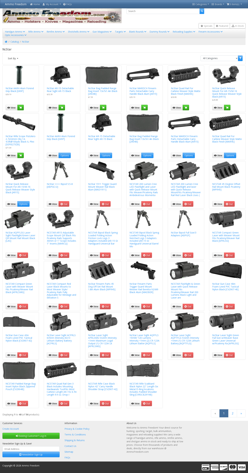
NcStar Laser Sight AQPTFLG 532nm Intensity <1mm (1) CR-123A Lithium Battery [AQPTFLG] (185, 339)
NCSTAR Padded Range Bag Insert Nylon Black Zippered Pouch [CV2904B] (21, 386)
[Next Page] (241, 413)
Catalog (15, 41)
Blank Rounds (138, 31)
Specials (206, 25)
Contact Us (70, 446)
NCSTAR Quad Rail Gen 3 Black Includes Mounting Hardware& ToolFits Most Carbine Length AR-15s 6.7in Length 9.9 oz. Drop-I (62, 389)
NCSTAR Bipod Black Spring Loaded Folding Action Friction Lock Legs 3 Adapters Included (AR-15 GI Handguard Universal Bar (103, 238)
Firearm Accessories (210, 31)
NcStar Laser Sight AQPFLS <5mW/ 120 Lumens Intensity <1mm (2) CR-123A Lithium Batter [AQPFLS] (144, 339)
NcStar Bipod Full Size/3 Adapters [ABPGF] (183, 234)
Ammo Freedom (16, 4)
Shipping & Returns (75, 440)
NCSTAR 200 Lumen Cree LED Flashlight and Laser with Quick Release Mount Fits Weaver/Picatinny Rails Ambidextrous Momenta (143, 189)
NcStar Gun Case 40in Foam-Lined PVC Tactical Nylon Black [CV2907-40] (225, 286)
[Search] (163, 11)
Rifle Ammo (36, 31)
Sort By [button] (12, 58)
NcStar (25, 41)
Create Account (10, 428)
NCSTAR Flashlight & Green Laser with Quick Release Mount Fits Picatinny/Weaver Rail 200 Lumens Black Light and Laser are (185, 290)
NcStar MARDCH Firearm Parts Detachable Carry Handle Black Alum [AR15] (143, 91)
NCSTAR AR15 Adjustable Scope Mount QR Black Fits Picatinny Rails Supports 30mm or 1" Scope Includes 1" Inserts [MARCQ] (61, 238)
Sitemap (69, 451)
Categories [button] (199, 4)
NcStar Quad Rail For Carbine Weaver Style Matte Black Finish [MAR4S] (185, 91)
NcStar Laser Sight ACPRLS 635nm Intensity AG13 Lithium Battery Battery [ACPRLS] (61, 339)
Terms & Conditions (75, 434)
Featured (222, 25)
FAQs (67, 4)
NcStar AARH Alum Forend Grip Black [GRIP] (20, 90)
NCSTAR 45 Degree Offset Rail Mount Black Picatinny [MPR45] (226, 186)
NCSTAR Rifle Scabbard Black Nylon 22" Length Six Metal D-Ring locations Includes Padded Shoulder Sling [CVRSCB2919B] (143, 389)
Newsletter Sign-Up (31, 454)
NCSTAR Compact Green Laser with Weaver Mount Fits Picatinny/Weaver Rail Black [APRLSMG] (19, 288)
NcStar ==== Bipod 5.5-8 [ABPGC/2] (60, 185)
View (11, 107)
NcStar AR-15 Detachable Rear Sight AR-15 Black (60, 90)
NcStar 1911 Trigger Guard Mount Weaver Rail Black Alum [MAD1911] (102, 186)
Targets (120, 31)
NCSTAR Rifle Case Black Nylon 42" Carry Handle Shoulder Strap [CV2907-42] (102, 386)
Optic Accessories (16, 35)
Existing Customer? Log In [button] (31, 435)
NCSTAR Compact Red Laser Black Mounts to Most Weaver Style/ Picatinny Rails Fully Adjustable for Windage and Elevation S (61, 290)
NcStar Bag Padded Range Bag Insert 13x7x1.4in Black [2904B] (102, 91)
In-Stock (238, 25)
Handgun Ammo (15, 31)
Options (65, 155)
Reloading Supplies (184, 31)
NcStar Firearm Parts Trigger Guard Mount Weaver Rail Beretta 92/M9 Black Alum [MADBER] (143, 288)
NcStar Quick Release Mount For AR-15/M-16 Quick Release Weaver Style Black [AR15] (227, 92)
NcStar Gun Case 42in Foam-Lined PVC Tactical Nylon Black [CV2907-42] (19, 338)
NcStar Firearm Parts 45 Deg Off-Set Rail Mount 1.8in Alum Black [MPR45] (101, 286)
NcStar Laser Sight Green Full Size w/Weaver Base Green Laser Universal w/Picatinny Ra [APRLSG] (225, 339)
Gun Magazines (102, 31)
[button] (51, 4)
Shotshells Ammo (79, 31)
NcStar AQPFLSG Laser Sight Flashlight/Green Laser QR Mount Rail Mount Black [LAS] (20, 236)
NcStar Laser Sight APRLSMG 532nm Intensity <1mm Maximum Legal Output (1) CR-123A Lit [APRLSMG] (102, 341)
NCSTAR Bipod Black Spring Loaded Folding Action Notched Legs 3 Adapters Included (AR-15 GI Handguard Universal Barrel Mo (144, 239)
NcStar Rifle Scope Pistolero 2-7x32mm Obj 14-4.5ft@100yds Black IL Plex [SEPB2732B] (20, 140)
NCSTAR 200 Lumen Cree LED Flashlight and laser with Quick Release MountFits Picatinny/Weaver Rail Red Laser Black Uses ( (186, 189)
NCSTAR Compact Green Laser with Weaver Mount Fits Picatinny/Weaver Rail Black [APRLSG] (226, 236)
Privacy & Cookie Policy (77, 428)
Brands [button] (216, 4)
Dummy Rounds (160, 31)
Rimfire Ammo (56, 31)
